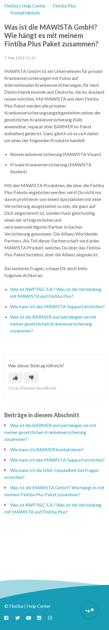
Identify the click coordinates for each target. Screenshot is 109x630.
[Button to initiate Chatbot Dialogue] (89, 610)
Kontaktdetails (25, 12)
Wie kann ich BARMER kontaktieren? (47, 449)
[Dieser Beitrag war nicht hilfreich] (31, 378)
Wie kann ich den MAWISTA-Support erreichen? (57, 306)
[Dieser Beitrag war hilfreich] (15, 378)
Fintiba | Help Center (25, 5)
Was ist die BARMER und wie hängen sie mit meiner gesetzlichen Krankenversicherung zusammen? (53, 323)
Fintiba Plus (64, 5)
